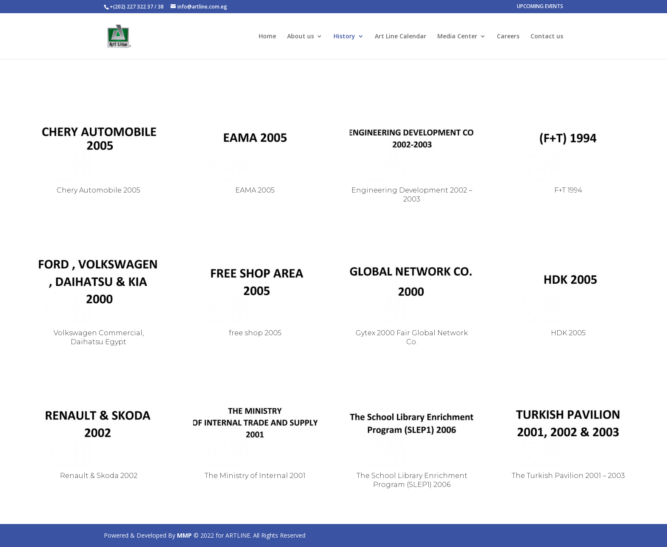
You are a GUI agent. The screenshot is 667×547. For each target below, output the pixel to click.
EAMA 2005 (255, 190)
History (344, 36)
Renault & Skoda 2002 (98, 476)
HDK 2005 (568, 333)
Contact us (546, 36)
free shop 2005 (255, 333)
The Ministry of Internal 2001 (255, 476)
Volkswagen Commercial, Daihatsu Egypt (99, 337)
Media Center (457, 36)
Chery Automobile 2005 (98, 190)
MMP (184, 535)
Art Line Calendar (400, 36)
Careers (508, 36)
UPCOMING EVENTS (540, 7)
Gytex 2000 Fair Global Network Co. (412, 337)
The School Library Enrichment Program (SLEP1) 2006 (411, 480)
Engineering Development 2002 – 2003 (411, 194)
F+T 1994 (568, 190)
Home (267, 36)
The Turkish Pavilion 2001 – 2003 (568, 476)
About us (300, 36)
